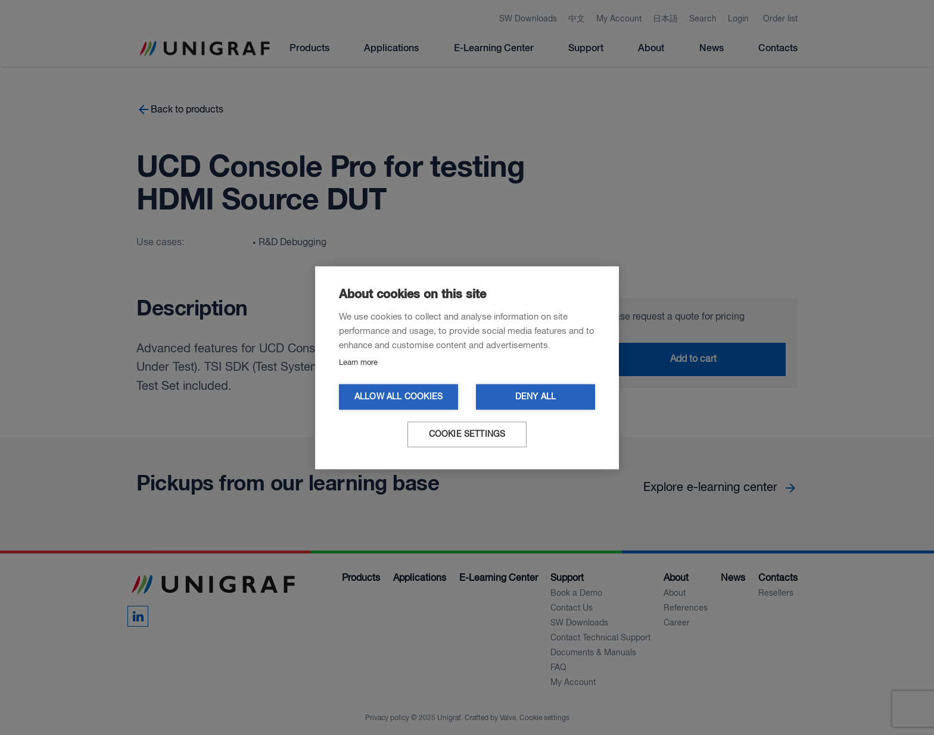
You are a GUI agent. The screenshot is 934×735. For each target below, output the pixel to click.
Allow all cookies (398, 397)
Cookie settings (467, 434)
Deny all (535, 397)
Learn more (358, 362)
